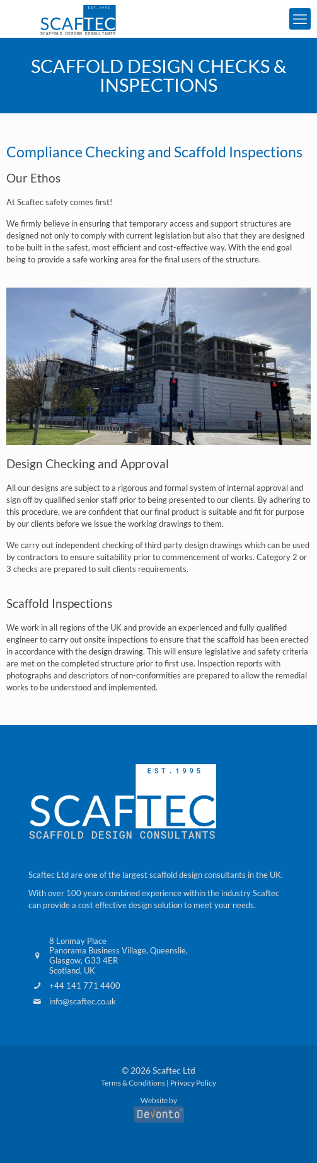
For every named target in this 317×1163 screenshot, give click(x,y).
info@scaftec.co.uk (82, 1001)
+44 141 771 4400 (84, 986)
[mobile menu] (300, 19)
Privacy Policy (193, 1082)
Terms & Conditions (133, 1082)
